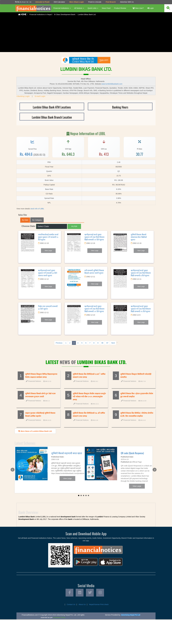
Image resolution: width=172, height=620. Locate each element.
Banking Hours (120, 107)
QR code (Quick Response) (132, 453)
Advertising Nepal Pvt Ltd (130, 615)
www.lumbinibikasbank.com (111, 84)
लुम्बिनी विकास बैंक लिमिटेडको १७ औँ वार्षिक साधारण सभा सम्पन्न (89, 414)
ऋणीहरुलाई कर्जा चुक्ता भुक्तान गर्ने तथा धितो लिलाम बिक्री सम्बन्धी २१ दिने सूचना (94, 237)
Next (113, 343)
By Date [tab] (25, 220)
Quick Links (92, 8)
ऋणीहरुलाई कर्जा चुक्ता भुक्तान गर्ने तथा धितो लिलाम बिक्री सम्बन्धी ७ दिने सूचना (141, 273)
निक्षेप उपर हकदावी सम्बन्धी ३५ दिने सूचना (48, 307)
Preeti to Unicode (94, 2)
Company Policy (59, 618)
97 (107, 343)
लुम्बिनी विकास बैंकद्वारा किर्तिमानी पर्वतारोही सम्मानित (135, 375)
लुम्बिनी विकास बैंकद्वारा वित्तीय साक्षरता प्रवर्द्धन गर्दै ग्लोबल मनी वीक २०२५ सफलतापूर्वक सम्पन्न (89, 396)
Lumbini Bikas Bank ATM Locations (52, 107)
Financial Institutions (61, 8)
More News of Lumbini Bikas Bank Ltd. (35, 431)
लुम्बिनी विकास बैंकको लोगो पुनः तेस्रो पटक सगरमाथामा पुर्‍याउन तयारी (40, 395)
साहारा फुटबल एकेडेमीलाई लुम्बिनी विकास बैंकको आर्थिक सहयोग (40, 414)
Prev (12, 469)
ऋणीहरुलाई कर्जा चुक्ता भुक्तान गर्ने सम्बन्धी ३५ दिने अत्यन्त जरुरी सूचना (47, 273)
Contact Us (71, 605)
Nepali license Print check (99, 605)
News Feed (105, 8)
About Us (82, 605)
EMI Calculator (59, 2)
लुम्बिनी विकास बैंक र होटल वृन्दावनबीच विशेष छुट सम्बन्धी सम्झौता (136, 395)
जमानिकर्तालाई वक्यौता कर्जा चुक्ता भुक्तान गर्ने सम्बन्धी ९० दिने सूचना (48, 237)
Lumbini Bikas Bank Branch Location (52, 117)
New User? (138, 8)
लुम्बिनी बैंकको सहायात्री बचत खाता (66, 453)
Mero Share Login (76, 2)
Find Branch (110, 2)
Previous (59, 343)
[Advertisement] (86, 35)
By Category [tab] (37, 220)
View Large (48, 250)
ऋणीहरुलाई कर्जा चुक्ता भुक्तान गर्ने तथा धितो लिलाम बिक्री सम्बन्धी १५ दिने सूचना (141, 309)
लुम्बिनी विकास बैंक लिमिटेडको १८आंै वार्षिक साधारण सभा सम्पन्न (89, 375)
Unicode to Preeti (42, 2)
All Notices (79, 8)
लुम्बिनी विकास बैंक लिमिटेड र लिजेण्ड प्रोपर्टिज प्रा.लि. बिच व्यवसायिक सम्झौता (136, 414)
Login (150, 8)
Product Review (120, 8)
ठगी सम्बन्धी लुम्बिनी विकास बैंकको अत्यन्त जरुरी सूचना (94, 271)
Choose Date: (29, 226)
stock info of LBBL (37, 209)
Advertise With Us (126, 2)
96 (102, 343)
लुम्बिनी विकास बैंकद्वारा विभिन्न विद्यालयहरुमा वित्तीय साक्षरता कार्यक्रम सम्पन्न (41, 375)
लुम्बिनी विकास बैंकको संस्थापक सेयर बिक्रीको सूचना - (139, 237)
